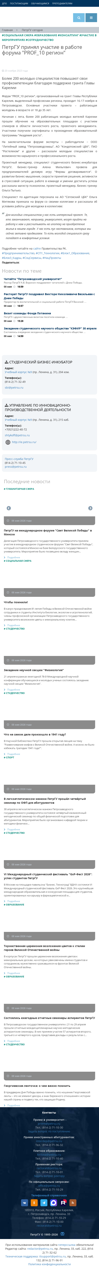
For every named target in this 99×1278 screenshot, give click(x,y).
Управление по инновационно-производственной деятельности (38, 407)
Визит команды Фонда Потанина (27, 313)
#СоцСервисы (32, 258)
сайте (36, 248)
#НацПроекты (52, 258)
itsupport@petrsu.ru (52, 1256)
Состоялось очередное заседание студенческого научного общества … (45, 332)
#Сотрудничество (40, 40)
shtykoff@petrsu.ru (17, 435)
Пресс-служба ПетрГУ (19, 459)
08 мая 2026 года (19, 520)
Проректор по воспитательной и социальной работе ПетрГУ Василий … (45, 301)
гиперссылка (66, 1245)
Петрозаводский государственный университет (16, 17)
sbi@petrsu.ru (14, 387)
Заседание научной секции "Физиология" (34, 670)
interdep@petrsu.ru (49, 1141)
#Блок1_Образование (75, 253)
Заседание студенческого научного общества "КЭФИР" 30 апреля (50, 328)
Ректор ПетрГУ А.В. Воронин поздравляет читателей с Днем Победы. (43, 282)
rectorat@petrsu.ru (49, 1168)
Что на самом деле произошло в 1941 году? (35, 734)
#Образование (45, 35)
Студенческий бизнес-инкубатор (40, 362)
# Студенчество (14, 628)
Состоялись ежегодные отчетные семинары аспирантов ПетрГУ (49, 1018)
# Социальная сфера (17, 561)
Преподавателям (62, 3)
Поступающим (19, 3)
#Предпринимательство (18, 253)
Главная (7, 30)
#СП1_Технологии (47, 253)
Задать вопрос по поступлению (49, 1131)
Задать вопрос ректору (49, 1176)
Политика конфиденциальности (49, 1264)
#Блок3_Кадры (11, 258)
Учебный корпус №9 (18, 372)
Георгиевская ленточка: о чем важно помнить (37, 1086)
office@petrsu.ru (49, 1185)
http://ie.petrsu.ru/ (20, 442)
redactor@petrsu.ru (40, 1248)
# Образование (14, 904)
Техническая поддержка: (21, 1256)
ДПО (4, 3)
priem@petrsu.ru (49, 1123)
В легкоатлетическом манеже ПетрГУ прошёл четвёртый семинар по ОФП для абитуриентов (45, 800)
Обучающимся (40, 3)
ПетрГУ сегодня (32, 30)
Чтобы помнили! (16, 602)
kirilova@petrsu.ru (49, 1154)
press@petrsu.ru (16, 466)
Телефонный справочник (49, 1195)
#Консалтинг (68, 35)
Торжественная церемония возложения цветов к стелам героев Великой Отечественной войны (44, 948)
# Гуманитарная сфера (19, 489)
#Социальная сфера (17, 35)
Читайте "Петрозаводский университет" (34, 279)
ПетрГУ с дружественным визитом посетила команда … (36, 317)
